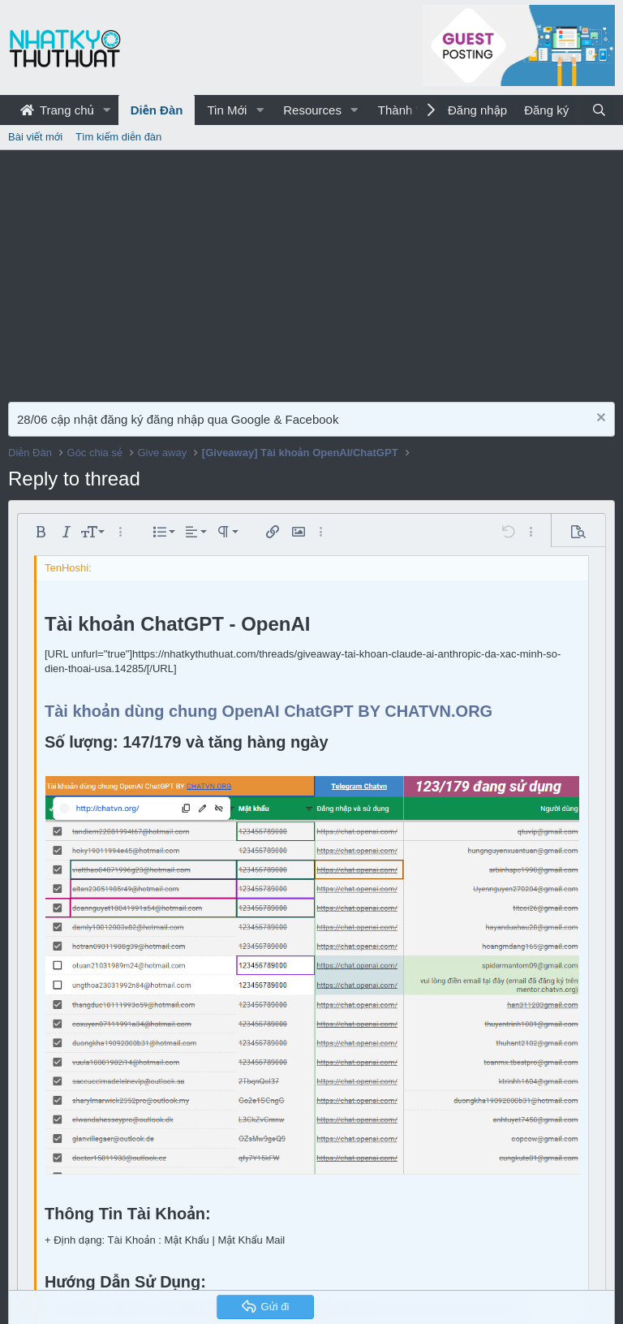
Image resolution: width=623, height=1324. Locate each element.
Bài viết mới (35, 137)
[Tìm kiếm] (599, 110)
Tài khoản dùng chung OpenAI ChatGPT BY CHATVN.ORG (268, 711)
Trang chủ (57, 110)
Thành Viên (409, 110)
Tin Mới (227, 110)
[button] (107, 110)
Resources (312, 110)
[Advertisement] (311, 272)
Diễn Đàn (157, 110)
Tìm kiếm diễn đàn (118, 137)
